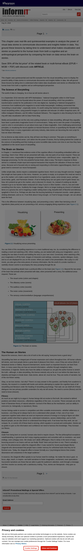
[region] (41, 539)
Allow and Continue (49, 548)
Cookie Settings (31, 548)
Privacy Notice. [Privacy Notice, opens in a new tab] (21, 543)
